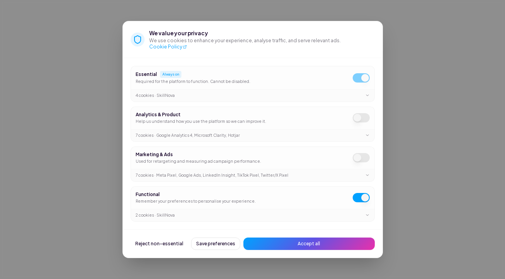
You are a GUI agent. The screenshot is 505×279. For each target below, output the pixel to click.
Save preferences (215, 243)
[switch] (361, 78)
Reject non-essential (159, 243)
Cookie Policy (168, 47)
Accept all (309, 243)
